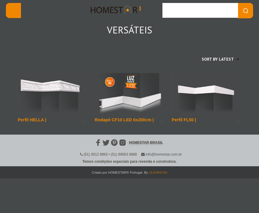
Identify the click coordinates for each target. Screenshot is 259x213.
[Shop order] (208, 59)
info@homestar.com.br (164, 154)
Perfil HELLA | (31, 119)
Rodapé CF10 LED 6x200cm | (123, 119)
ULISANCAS (158, 172)
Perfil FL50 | (183, 119)
